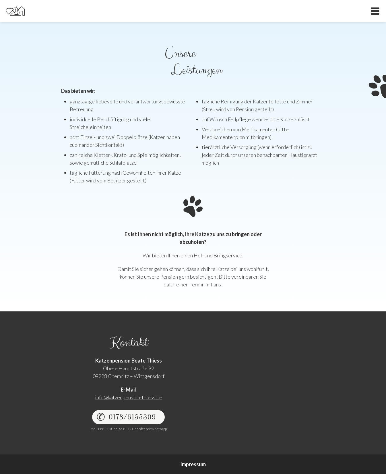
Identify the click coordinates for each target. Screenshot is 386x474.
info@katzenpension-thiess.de (128, 397)
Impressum (193, 464)
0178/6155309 (132, 417)
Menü (375, 11)
